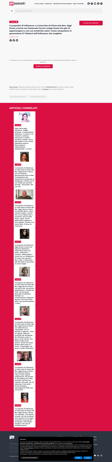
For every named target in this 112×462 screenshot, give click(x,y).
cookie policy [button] (69, 443)
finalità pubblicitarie (29, 448)
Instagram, (46, 89)
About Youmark (78, 3)
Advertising (92, 437)
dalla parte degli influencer (18, 96)
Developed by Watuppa (15, 456)
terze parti (44, 445)
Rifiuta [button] (78, 457)
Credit (91, 447)
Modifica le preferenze (43, 66)
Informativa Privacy (93, 440)
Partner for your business (62, 3)
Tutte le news (39, 3)
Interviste (48, 3)
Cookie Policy (93, 444)
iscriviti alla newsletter (91, 23)
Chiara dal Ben (13, 87)
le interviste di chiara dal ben (37, 96)
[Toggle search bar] (12, 11)
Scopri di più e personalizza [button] (29, 457)
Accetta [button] (88, 457)
